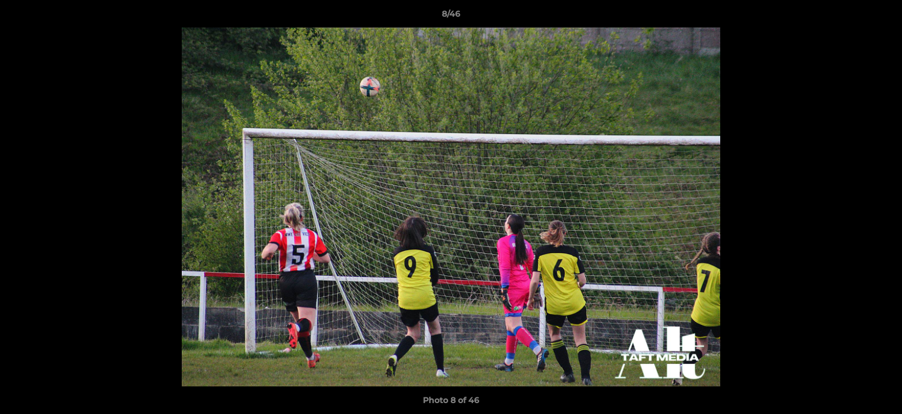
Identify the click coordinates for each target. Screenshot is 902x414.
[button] (881, 17)
